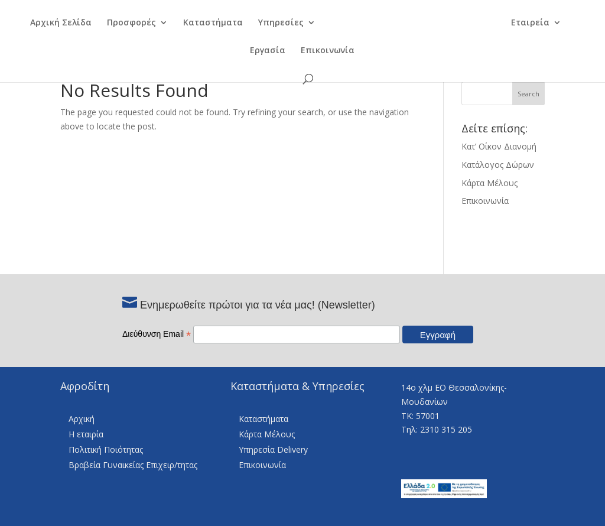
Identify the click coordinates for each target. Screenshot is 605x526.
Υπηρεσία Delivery (273, 449)
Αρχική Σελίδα (53, 24)
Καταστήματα (205, 24)
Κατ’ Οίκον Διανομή (498, 146)
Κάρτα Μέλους (489, 183)
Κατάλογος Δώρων (497, 164)
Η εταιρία (86, 434)
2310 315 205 (446, 429)
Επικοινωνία (327, 52)
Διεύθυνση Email (156, 334)
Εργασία (267, 52)
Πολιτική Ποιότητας (106, 449)
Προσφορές (123, 24)
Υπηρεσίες (273, 24)
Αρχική (82, 418)
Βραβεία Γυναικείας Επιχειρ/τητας (133, 464)
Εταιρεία (537, 24)
